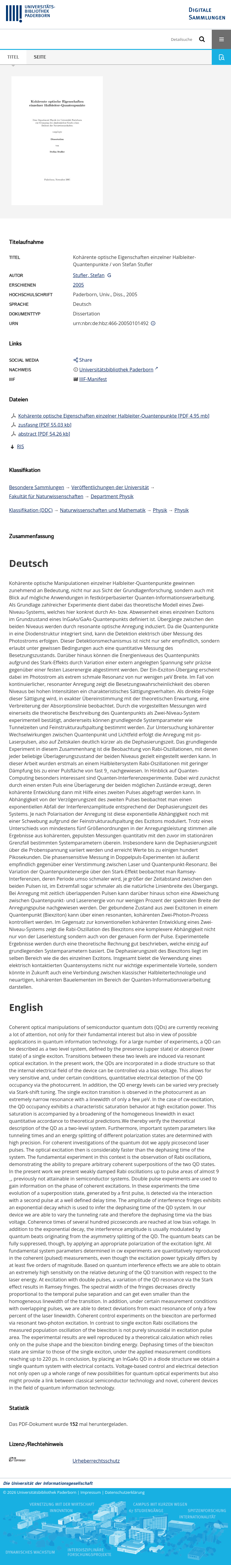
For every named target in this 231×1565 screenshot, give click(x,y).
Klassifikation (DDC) (31, 510)
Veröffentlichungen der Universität (110, 487)
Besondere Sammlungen (36, 487)
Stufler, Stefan (88, 275)
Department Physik (112, 496)
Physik (160, 510)
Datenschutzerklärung (125, 1492)
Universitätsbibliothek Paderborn (46, 1492)
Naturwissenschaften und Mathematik (103, 510)
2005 (78, 285)
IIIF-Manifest (93, 379)
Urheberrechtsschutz (96, 1460)
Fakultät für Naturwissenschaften (46, 496)
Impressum (91, 1492)
